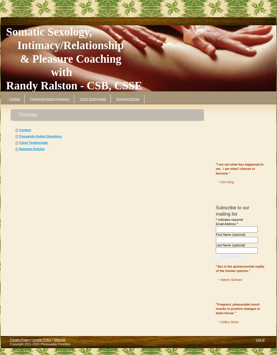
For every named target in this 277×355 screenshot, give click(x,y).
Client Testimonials (33, 142)
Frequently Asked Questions (40, 136)
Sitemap (60, 339)
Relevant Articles (32, 149)
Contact (25, 130)
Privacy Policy (20, 339)
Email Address (227, 224)
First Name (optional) (230, 234)
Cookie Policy (41, 339)
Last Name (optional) (230, 245)
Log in (260, 339)
